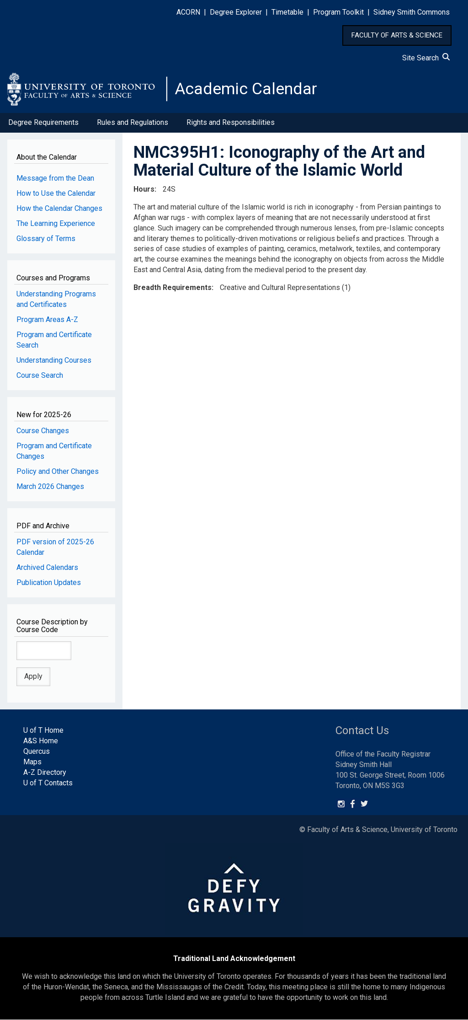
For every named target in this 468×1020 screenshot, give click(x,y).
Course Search (39, 375)
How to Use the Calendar (56, 193)
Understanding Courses (53, 360)
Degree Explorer (236, 12)
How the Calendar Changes (59, 208)
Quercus (36, 751)
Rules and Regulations (132, 122)
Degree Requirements (43, 122)
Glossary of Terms (45, 239)
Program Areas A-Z (47, 320)
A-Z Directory (44, 772)
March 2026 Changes (50, 486)
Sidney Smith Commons (411, 12)
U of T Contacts (48, 783)
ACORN (188, 12)
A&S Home (40, 741)
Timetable (287, 12)
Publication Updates (48, 583)
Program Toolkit (338, 12)
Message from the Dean (55, 178)
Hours (143, 189)
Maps (32, 762)
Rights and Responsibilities (230, 122)
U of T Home (43, 730)
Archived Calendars (47, 568)
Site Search (426, 58)
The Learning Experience (55, 224)
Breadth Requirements (172, 288)
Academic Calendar (246, 89)
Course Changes (42, 431)
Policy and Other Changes (57, 471)
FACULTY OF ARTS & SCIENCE (396, 35)
